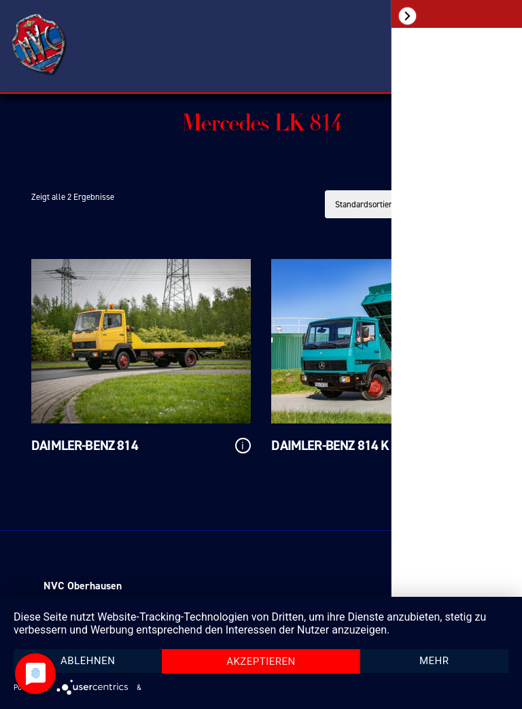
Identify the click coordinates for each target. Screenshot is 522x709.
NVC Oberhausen (83, 585)
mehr (434, 661)
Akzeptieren (261, 661)
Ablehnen (87, 661)
